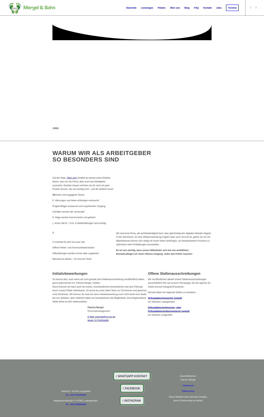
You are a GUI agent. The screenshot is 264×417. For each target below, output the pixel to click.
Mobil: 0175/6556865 (98, 320)
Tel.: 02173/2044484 (76, 395)
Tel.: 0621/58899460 (76, 404)
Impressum (188, 385)
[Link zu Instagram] (256, 7)
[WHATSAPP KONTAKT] (132, 376)
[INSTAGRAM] (132, 400)
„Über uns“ (71, 178)
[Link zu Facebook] (251, 7)
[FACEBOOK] (132, 388)
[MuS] (31, 8)
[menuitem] (131, 8)
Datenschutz (188, 391)
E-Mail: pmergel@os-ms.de (101, 316)
